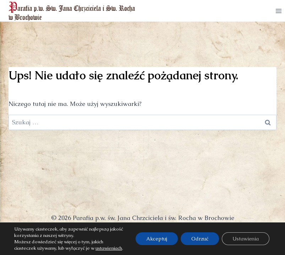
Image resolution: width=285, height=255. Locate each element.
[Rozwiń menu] (278, 10)
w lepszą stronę (157, 233)
